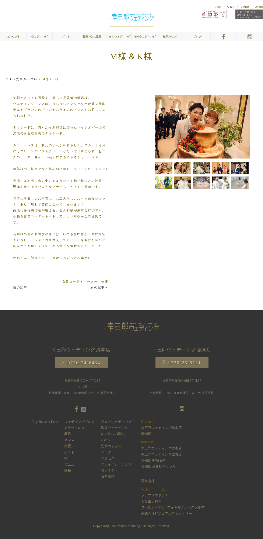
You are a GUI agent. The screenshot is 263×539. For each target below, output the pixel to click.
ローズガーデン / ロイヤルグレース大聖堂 (173, 507)
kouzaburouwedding (126, 526)
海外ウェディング (145, 36)
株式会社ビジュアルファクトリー (166, 513)
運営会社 (148, 481)
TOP (10, 79)
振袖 (67, 470)
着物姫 (146, 434)
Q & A (230, 6)
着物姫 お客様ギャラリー (160, 466)
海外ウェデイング (114, 428)
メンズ (69, 440)
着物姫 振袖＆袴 (153, 460)
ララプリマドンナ (154, 495)
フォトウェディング (118, 36)
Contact (245, 6)
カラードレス (74, 428)
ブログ (197, 36)
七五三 (69, 464)
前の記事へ (22, 287)
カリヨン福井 (151, 501)
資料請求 (108, 476)
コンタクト (109, 470)
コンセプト (13, 36)
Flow (218, 6)
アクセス (108, 458)
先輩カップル (171, 36)
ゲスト (69, 452)
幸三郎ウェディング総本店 (161, 428)
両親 (67, 446)
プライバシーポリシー (118, 464)
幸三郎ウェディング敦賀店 (161, 454)
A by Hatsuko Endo (44, 421)
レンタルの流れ (113, 434)
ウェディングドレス (79, 421)
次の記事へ (99, 287)
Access (259, 6)
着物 (67, 434)
